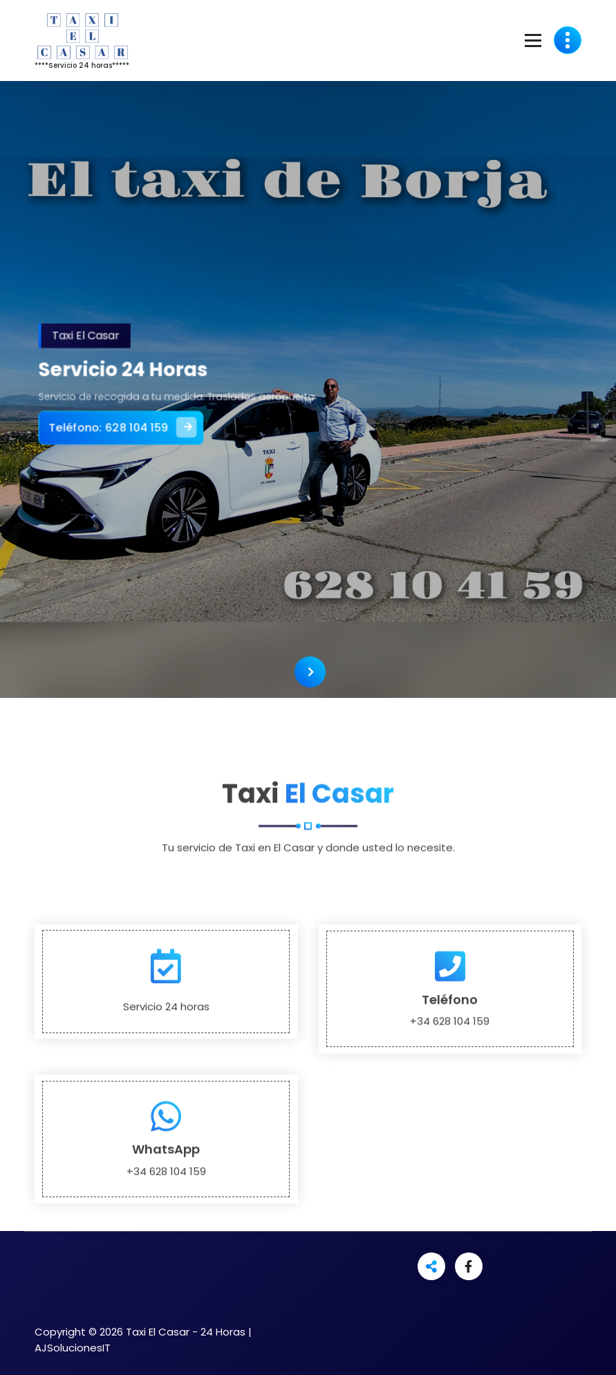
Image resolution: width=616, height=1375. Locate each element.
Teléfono (450, 1103)
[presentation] (310, 672)
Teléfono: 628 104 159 (140, 423)
